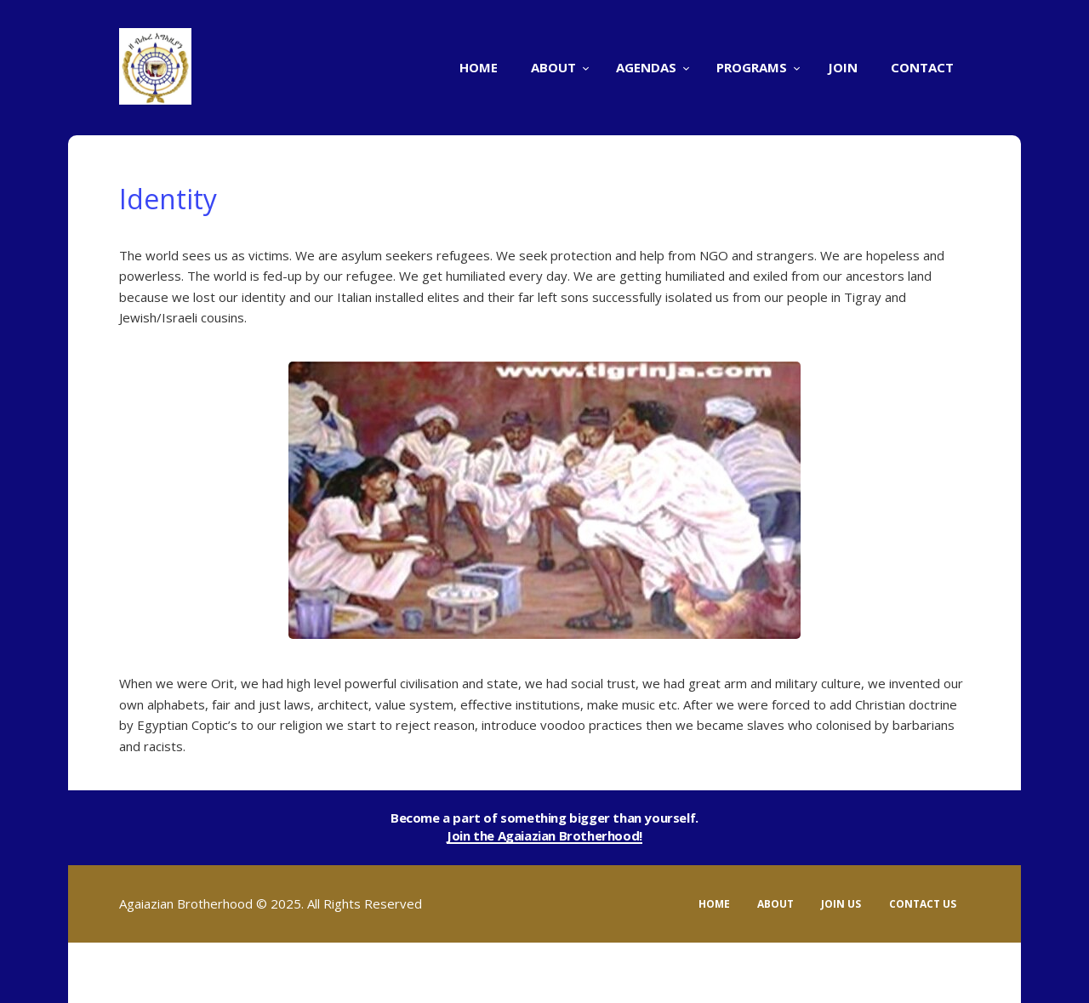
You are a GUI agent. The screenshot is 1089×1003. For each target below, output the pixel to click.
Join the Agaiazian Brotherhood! (544, 836)
